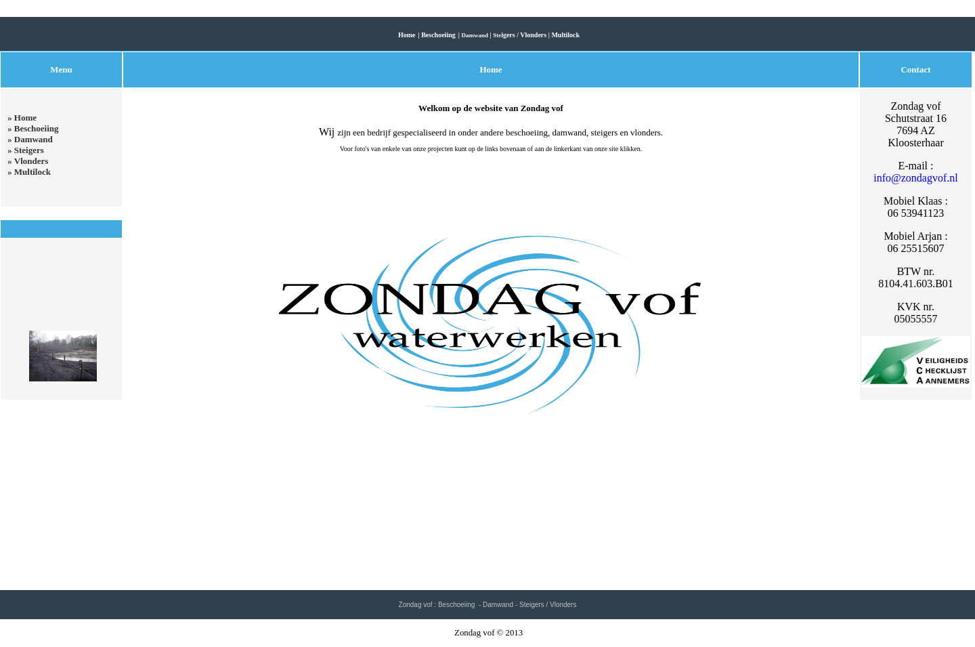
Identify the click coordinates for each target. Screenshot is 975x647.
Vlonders (31, 161)
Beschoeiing (36, 128)
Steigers (29, 150)
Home (25, 117)
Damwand (33, 139)
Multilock (32, 172)
